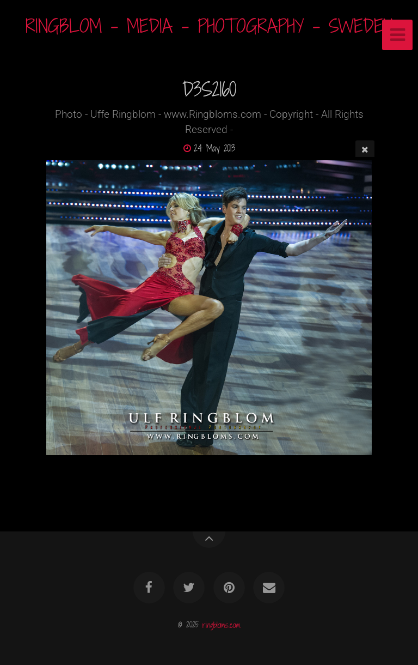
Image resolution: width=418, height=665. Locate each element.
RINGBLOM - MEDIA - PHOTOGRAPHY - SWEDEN (209, 26)
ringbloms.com (221, 624)
